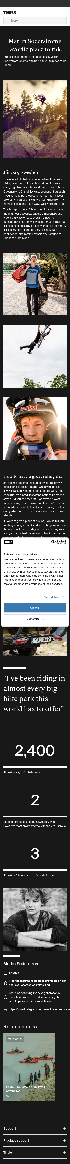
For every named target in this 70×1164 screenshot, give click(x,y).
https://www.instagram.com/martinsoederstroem (39, 1009)
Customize (35, 618)
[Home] (13, 12)
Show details (52, 597)
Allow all (35, 607)
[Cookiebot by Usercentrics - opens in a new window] (51, 542)
